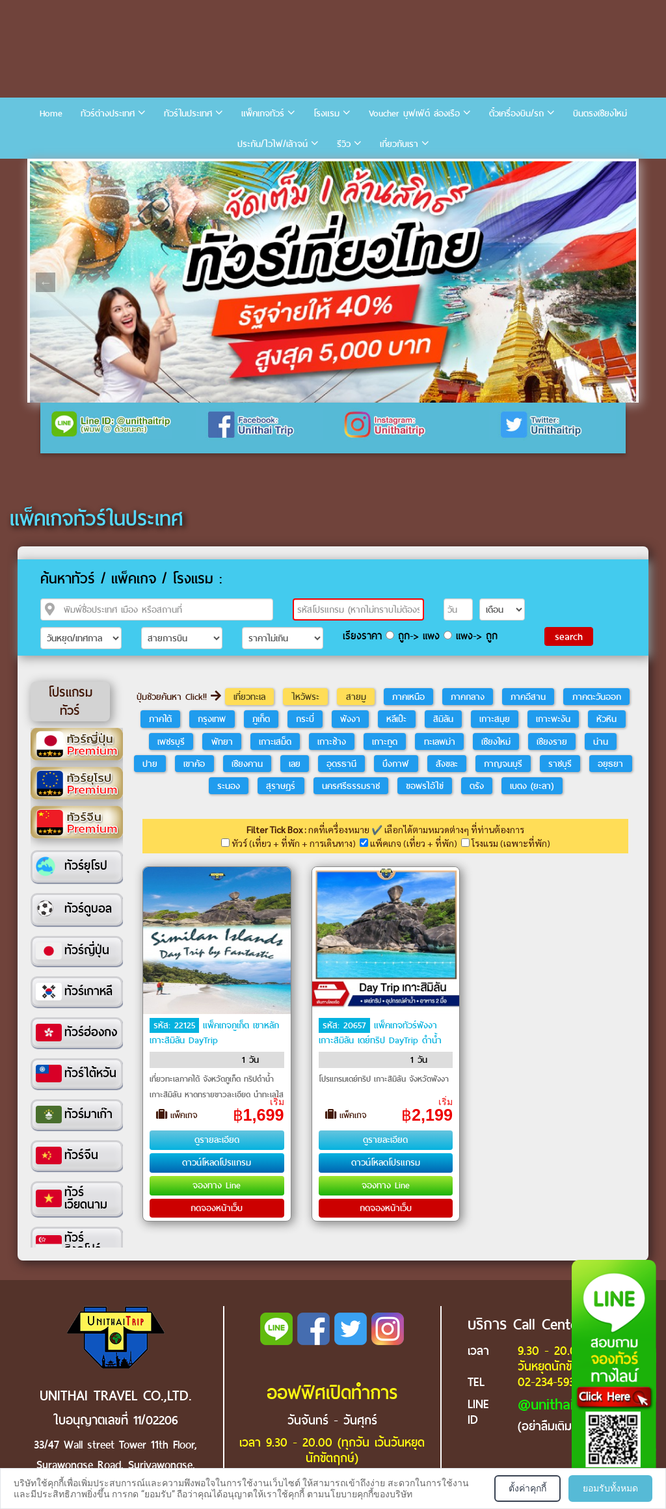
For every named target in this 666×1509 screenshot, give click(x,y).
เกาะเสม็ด (275, 741)
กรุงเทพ (212, 719)
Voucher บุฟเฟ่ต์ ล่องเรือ (414, 113)
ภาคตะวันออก (596, 696)
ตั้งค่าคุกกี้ (527, 1488)
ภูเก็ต (261, 719)
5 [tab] (120, 171)
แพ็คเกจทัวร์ (262, 113)
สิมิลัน (443, 719)
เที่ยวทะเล (249, 696)
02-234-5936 (549, 1381)
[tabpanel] (333, 282)
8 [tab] (179, 171)
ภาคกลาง (468, 696)
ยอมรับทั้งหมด (610, 1488)
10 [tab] (218, 171)
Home (51, 113)
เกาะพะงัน (553, 719)
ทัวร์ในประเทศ (188, 113)
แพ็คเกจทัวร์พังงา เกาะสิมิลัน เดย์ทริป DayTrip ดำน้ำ (380, 1033)
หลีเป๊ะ (396, 719)
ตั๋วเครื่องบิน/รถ (516, 113)
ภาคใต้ (160, 719)
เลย (294, 763)
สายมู (356, 696)
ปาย (149, 763)
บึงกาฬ (395, 763)
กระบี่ (305, 719)
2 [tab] (62, 171)
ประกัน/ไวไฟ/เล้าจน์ (272, 144)
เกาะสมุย (494, 719)
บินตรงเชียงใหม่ (600, 113)
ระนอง (228, 786)
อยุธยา (610, 763)
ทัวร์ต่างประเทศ (108, 113)
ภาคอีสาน (528, 696)
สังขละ (447, 763)
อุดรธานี (341, 763)
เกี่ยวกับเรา (399, 144)
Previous (45, 282)
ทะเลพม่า (439, 741)
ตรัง (477, 786)
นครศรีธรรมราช (351, 786)
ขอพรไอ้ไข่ (425, 786)
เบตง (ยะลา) (531, 786)
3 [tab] (81, 171)
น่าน (600, 741)
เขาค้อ (194, 763)
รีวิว (344, 144)
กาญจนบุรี (503, 763)
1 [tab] (42, 171)
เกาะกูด (384, 741)
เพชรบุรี (171, 741)
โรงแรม (326, 113)
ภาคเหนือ (408, 696)
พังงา (350, 719)
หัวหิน (606, 719)
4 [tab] (101, 171)
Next (620, 282)
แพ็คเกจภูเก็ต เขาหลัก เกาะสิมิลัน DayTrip (214, 1033)
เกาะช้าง (331, 741)
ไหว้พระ (305, 696)
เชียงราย (552, 741)
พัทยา (222, 741)
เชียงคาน (247, 763)
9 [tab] (199, 171)
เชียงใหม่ (496, 741)
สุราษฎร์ (280, 786)
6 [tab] (140, 171)
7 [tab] (159, 171)
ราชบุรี (560, 763)
